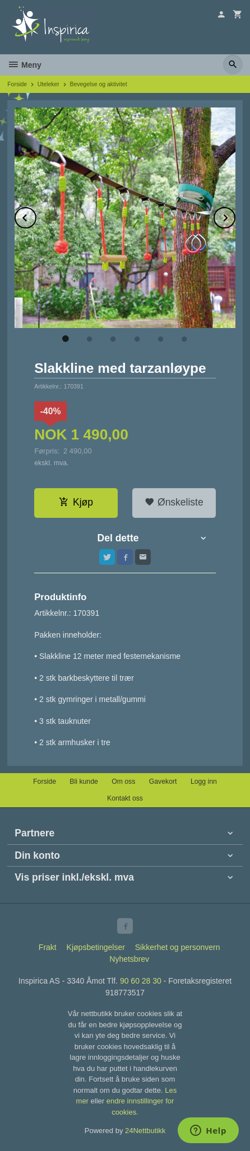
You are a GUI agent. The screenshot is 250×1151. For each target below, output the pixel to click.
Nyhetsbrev (129, 959)
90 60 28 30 (140, 980)
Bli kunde (84, 781)
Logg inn (204, 781)
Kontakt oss (125, 798)
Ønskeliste (174, 502)
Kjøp (76, 502)
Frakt (48, 947)
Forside (17, 84)
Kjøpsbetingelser (96, 947)
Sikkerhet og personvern (177, 947)
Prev (35, 216)
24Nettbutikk (145, 1130)
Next (234, 216)
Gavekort (163, 781)
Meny (24, 64)
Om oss (123, 781)
